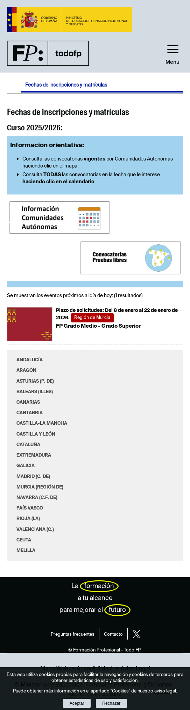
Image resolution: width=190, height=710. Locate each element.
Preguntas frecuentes (72, 634)
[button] (173, 53)
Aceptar (77, 703)
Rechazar (111, 703)
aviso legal (165, 691)
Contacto (113, 634)
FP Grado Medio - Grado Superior (98, 326)
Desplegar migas (14, 87)
